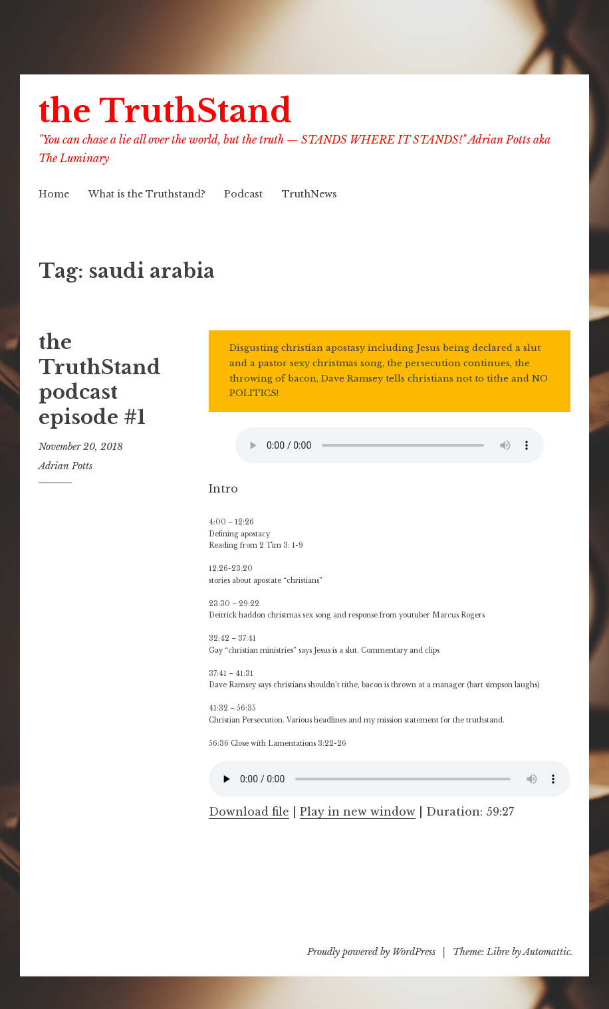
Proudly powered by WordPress (371, 952)
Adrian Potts (65, 466)
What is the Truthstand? (146, 194)
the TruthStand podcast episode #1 (100, 379)
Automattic (546, 952)
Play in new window (358, 811)
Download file (249, 811)
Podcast (243, 194)
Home (54, 194)
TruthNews (309, 194)
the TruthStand (165, 111)
